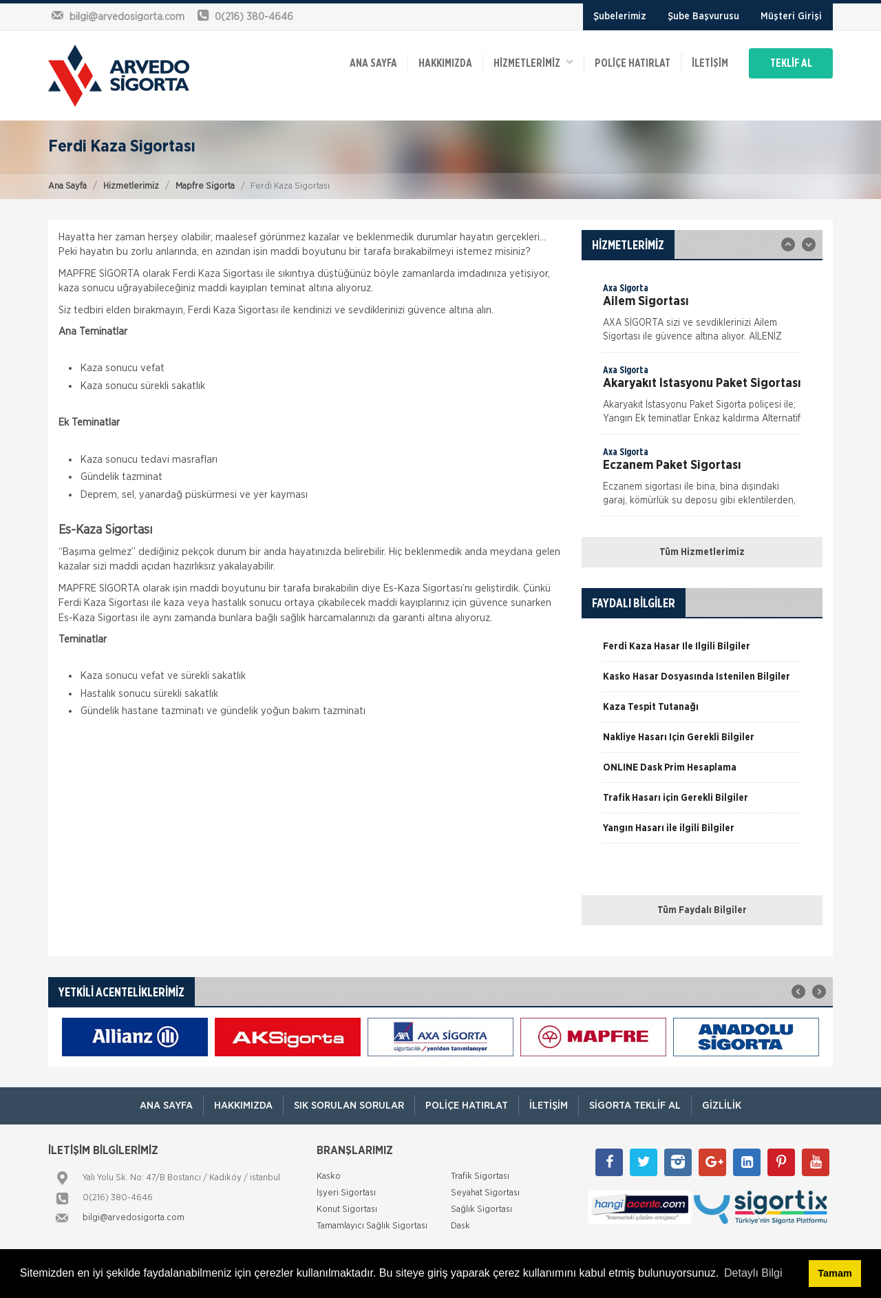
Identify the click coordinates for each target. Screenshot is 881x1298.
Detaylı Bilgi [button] (753, 1273)
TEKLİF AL (791, 63)
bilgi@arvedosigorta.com (133, 1217)
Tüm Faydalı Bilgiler (702, 910)
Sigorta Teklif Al (635, 1105)
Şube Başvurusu (703, 16)
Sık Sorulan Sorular (349, 1105)
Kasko (329, 1176)
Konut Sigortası (347, 1209)
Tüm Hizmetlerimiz (702, 552)
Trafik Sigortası (480, 1176)
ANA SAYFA (373, 63)
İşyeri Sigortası (346, 1193)
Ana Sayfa (67, 186)
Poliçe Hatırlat (632, 63)
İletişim (710, 63)
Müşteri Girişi (791, 16)
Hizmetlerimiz (131, 186)
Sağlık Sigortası (481, 1209)
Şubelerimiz (619, 16)
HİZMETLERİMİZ (533, 62)
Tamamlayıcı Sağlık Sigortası (372, 1226)
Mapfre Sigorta (205, 186)
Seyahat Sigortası (485, 1193)
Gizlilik (721, 1105)
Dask (460, 1226)
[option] (702, 317)
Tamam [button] (834, 1273)
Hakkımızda (445, 63)
